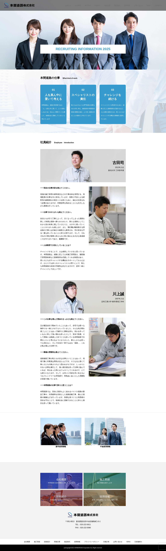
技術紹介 (98, 5)
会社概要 (78, 5)
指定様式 (117, 5)
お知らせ (68, 5)
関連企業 (107, 5)
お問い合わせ (138, 5)
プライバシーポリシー (91, 542)
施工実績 (88, 5)
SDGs (149, 5)
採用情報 (127, 5)
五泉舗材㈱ (158, 5)
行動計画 (106, 542)
